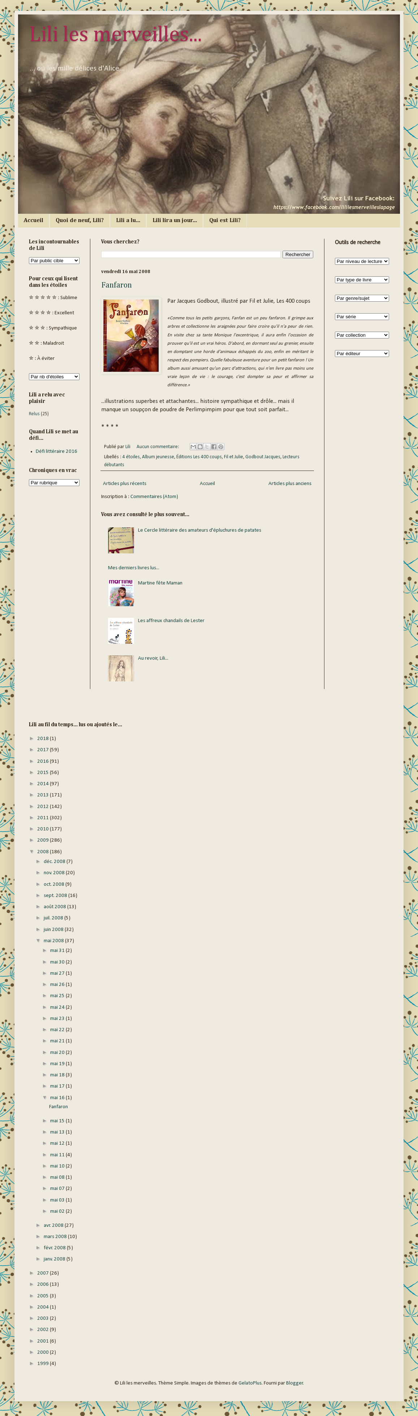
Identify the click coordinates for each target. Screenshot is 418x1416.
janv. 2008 (55, 1259)
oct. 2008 (54, 884)
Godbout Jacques (262, 457)
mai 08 (58, 1177)
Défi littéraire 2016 (56, 451)
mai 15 (58, 1121)
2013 (43, 795)
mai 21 (58, 1041)
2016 (43, 761)
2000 (43, 1352)
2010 (43, 829)
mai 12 (58, 1143)
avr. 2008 (54, 1225)
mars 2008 (56, 1236)
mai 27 (58, 973)
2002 (43, 1329)
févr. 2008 (55, 1248)
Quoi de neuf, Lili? (80, 221)
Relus (34, 414)
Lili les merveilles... (115, 35)
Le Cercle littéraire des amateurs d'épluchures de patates (199, 530)
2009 (43, 840)
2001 (43, 1341)
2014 (43, 784)
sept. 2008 (56, 895)
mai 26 (58, 984)
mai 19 (58, 1064)
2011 (43, 818)
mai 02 (58, 1211)
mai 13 (58, 1132)
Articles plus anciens (289, 483)
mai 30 (58, 962)
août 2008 (55, 907)
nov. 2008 (55, 873)
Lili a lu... (128, 221)
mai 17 (58, 1086)
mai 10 (58, 1166)
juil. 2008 (54, 918)
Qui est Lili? (225, 221)
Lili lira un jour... (174, 221)
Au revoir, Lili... (153, 658)
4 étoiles (131, 457)
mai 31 (58, 950)
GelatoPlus (250, 1383)
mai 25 (58, 996)
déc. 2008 (55, 861)
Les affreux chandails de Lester (171, 621)
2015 (43, 772)
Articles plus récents (124, 483)
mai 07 (58, 1188)
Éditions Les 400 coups (199, 457)
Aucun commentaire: (158, 447)
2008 (43, 852)
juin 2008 (54, 929)
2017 (43, 750)
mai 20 (58, 1052)
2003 (43, 1318)
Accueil (33, 221)
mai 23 (58, 1018)
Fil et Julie (233, 457)
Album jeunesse (158, 457)
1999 (43, 1363)
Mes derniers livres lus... (133, 568)
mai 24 (58, 1007)
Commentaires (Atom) (154, 496)
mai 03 (58, 1200)
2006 (43, 1284)
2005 (43, 1296)
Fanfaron (116, 285)
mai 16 (58, 1098)
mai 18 (58, 1075)
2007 (43, 1273)
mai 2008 (54, 941)
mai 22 (58, 1030)
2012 (43, 806)
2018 (43, 738)
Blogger (294, 1383)
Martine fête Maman (160, 583)
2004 (43, 1307)
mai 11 (58, 1155)
